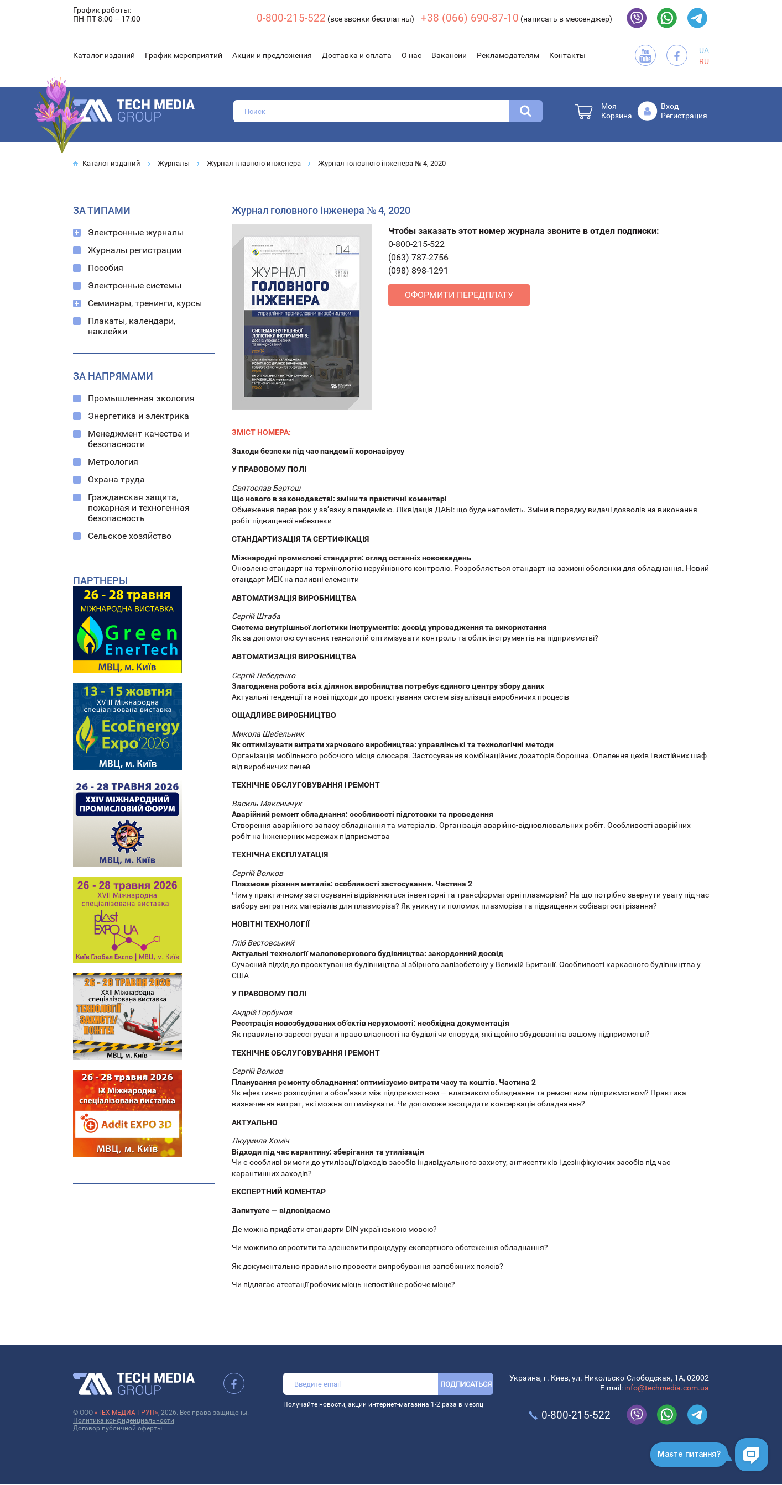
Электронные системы (134, 285)
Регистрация (684, 115)
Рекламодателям (508, 55)
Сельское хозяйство (129, 536)
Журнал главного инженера (254, 163)
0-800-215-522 (291, 18)
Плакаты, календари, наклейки (131, 326)
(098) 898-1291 (418, 270)
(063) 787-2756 (418, 257)
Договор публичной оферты (117, 1428)
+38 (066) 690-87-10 (470, 18)
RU (704, 61)
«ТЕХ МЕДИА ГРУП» (126, 1412)
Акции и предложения (272, 55)
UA (704, 50)
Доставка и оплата (357, 55)
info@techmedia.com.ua (666, 1387)
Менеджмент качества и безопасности (139, 438)
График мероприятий (183, 55)
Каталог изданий (104, 55)
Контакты (567, 55)
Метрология (113, 461)
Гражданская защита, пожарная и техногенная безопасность (139, 507)
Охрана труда (116, 479)
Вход (670, 106)
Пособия (105, 268)
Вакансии (449, 55)
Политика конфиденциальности (123, 1420)
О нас (411, 55)
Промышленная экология (141, 398)
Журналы (174, 163)
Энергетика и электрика (138, 416)
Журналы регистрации (134, 250)
